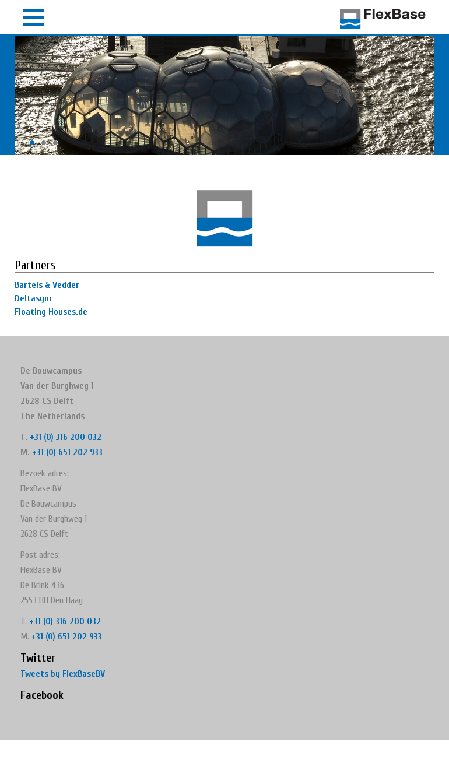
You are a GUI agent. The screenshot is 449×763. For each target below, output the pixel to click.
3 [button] (58, 146)
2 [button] (46, 146)
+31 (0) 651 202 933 (67, 452)
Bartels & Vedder (47, 285)
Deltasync (34, 298)
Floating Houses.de (51, 312)
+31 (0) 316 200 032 (65, 437)
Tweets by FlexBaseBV (62, 674)
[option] (224, 95)
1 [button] (35, 146)
